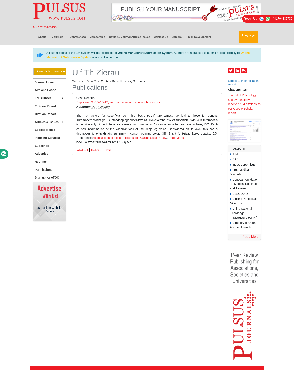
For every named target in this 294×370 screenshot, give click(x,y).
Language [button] (248, 35)
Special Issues (45, 129)
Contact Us (161, 36)
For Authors (49, 98)
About (42, 36)
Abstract (82, 150)
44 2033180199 (45, 27)
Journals (58, 36)
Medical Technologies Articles (112, 137)
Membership (97, 36)
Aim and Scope (45, 90)
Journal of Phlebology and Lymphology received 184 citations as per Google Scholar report (244, 104)
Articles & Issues (49, 122)
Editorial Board (45, 106)
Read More (250, 236)
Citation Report (45, 114)
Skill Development (199, 36)
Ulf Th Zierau (100, 106)
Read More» (177, 137)
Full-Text (96, 150)
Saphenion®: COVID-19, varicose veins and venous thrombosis (118, 102)
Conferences (78, 36)
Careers (177, 36)
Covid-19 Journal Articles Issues (129, 36)
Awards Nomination (50, 71)
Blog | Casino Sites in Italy (149, 137)
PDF (109, 150)
